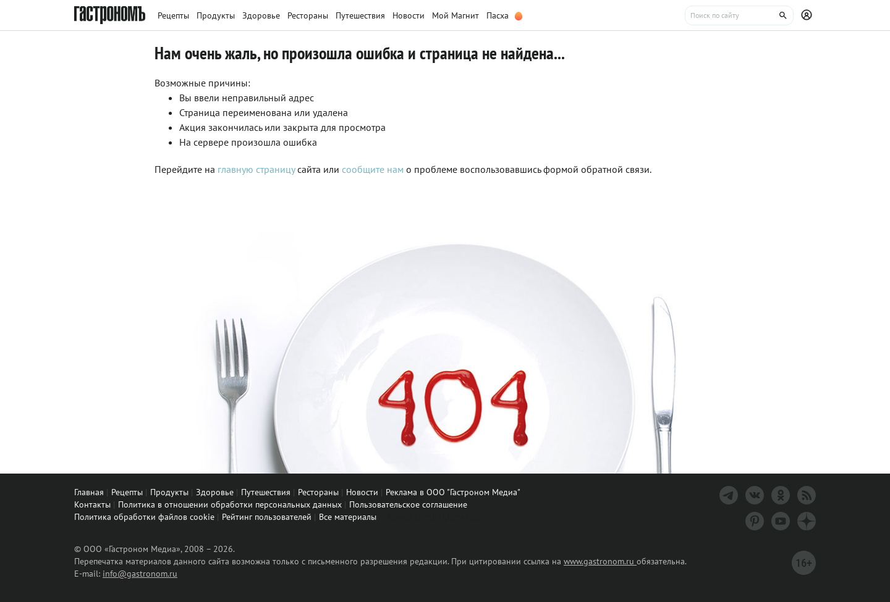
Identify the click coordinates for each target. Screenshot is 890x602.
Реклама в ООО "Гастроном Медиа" (453, 492)
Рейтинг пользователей (267, 516)
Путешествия (265, 492)
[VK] (754, 495)
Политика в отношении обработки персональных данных (230, 504)
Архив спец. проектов (433, 516)
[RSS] (806, 495)
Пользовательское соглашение (408, 504)
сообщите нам (374, 169)
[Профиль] (808, 15)
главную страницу (256, 169)
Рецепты (127, 492)
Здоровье (215, 492)
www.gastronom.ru (600, 561)
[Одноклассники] (780, 495)
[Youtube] (780, 521)
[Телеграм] (728, 495)
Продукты (169, 492)
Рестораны (318, 492)
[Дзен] (806, 521)
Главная (89, 492)
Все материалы (347, 516)
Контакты (92, 504)
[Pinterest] (754, 521)
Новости (362, 492)
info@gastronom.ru (140, 573)
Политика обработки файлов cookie (144, 516)
